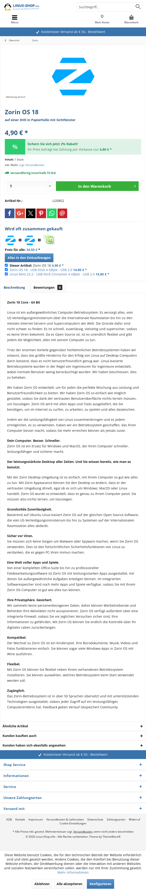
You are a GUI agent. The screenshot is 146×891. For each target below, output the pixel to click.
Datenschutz (95, 819)
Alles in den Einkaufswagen (29, 257)
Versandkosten (82, 832)
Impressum (35, 819)
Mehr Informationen (73, 872)
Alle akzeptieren (69, 884)
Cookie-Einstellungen (73, 823)
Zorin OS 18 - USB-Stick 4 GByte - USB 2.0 (41, 270)
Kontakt (20, 819)
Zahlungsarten (116, 819)
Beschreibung (14, 287)
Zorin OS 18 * (37, 265)
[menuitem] (131, 19)
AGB (9, 819)
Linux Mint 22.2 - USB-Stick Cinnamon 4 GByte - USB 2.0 (52, 274)
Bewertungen (47, 287)
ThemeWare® (111, 837)
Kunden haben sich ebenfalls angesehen (34, 745)
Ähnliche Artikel (15, 726)
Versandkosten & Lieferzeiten (65, 819)
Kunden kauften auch (19, 735)
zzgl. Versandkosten (31, 165)
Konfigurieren (100, 884)
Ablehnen (42, 884)
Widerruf (134, 819)
